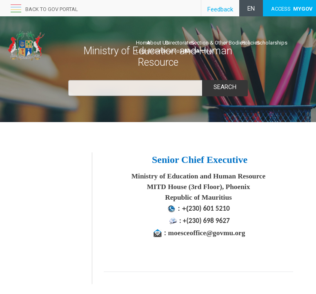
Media (192, 51)
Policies (251, 43)
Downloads (175, 51)
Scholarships (271, 43)
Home (143, 43)
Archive (205, 51)
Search (225, 87)
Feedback (220, 9)
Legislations (150, 51)
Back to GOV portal (51, 9)
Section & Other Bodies (218, 43)
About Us (158, 43)
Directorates (179, 43)
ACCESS (292, 9)
